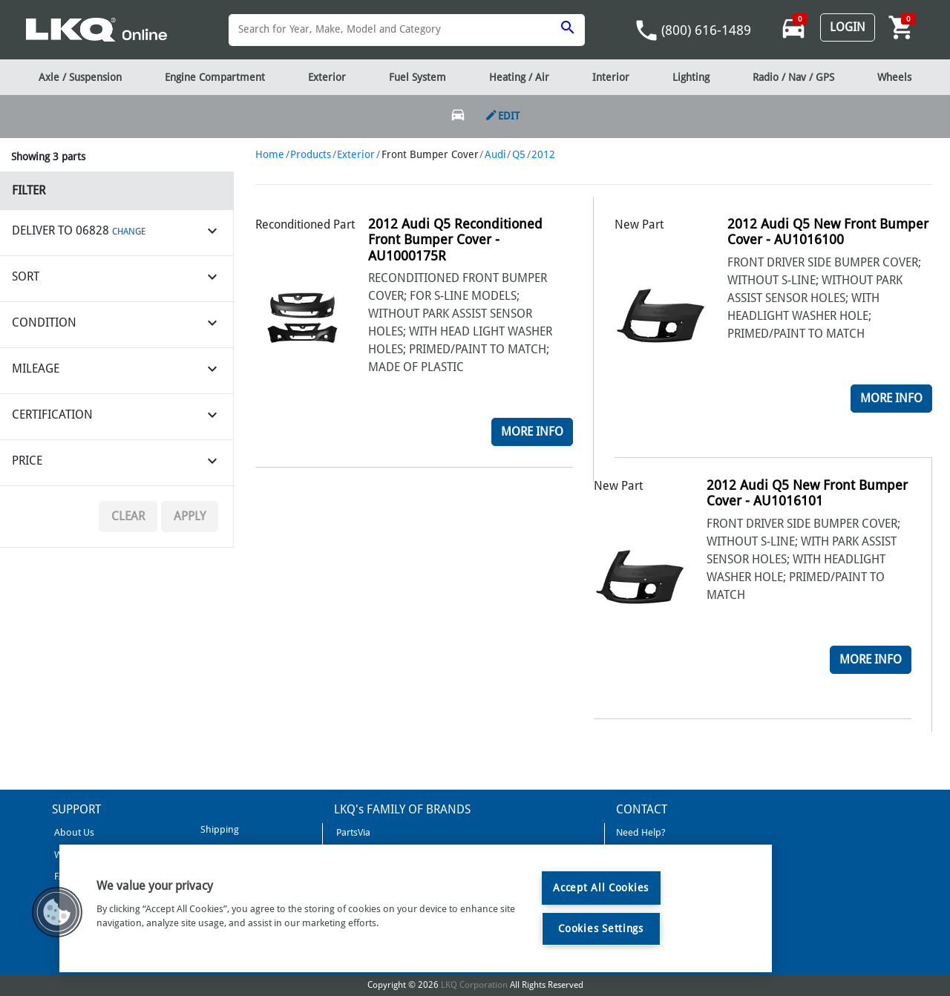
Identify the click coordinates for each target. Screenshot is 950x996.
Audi (495, 154)
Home (269, 154)
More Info (532, 432)
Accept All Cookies (601, 888)
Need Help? (641, 832)
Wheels (894, 77)
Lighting (691, 77)
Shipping (218, 829)
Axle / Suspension (80, 77)
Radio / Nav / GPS (793, 77)
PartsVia (352, 832)
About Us (73, 832)
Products (310, 154)
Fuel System (417, 77)
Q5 (518, 154)
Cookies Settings (600, 928)
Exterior (356, 154)
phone (646, 30)
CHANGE (128, 231)
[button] (57, 912)
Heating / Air (519, 77)
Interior (610, 77)
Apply (190, 516)
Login (847, 27)
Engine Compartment (215, 77)
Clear (128, 516)
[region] (415, 908)
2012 (543, 154)
